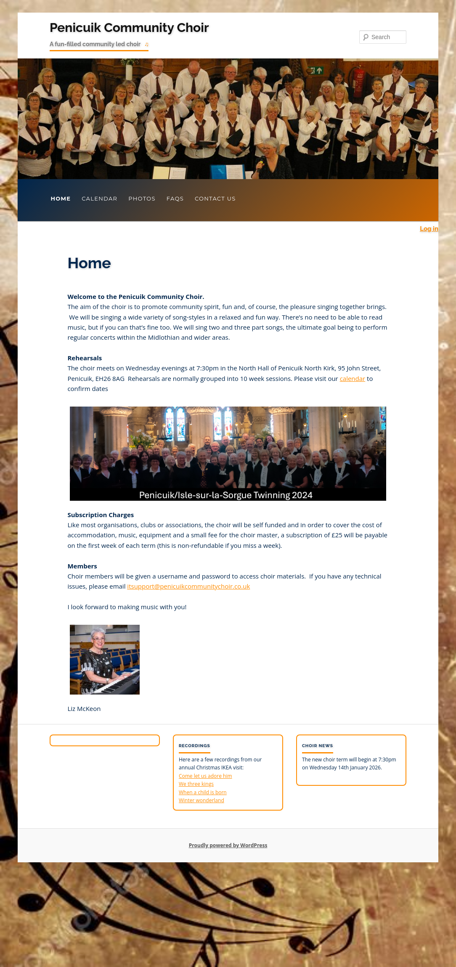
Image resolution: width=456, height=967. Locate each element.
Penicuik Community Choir (129, 27)
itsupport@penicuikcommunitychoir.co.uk (188, 586)
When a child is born (203, 792)
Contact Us (215, 198)
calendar (353, 378)
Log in (429, 229)
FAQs (175, 198)
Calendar (99, 198)
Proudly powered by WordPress (228, 845)
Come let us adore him (205, 775)
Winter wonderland (201, 800)
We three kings (196, 783)
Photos (142, 198)
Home (60, 198)
